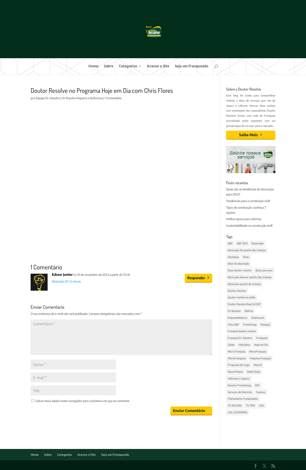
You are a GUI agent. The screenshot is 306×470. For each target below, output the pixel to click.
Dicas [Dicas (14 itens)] (246, 257)
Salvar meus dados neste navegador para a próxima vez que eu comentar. (82, 401)
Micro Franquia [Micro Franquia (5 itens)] (236, 351)
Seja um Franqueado (191, 66)
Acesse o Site (158, 66)
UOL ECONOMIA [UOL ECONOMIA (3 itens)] (237, 412)
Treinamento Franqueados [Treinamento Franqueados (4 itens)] (243, 398)
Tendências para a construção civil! (248, 201)
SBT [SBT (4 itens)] (257, 385)
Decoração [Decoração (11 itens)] (258, 243)
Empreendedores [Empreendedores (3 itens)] (237, 317)
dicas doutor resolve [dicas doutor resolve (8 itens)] (239, 270)
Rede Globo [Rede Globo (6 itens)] (253, 371)
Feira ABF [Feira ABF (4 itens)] (233, 324)
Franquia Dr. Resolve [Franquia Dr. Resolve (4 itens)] (240, 338)
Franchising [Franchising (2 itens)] (249, 324)
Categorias (128, 66)
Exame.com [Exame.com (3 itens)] (257, 317)
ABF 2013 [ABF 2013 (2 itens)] (242, 243)
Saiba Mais (248, 134)
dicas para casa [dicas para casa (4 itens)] (263, 270)
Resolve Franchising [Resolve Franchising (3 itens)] (239, 385)
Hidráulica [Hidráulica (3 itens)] (244, 344)
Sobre (108, 66)
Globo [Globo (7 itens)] (231, 344)
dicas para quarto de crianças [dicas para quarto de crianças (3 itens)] (244, 284)
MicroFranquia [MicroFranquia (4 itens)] (257, 351)
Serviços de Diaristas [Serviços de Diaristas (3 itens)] (240, 392)
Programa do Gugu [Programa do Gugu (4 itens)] (239, 365)
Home (93, 66)
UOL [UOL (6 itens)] (261, 405)
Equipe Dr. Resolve (48, 98)
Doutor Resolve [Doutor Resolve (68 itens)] (237, 290)
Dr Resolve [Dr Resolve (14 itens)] (234, 311)
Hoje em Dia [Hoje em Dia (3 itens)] (261, 344)
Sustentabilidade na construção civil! (249, 225)
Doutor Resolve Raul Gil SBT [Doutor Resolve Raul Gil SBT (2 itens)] (244, 304)
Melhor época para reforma (243, 219)
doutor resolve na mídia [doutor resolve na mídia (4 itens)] (241, 297)
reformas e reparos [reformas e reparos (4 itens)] (239, 378)
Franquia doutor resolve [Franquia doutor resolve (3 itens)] (242, 331)
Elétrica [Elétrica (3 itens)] (249, 311)
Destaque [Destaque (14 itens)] (233, 257)
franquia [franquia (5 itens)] (265, 324)
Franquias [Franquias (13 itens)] (262, 338)
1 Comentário (113, 98)
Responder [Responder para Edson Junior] (196, 277)
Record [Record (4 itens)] (258, 365)
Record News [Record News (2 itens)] (235, 371)
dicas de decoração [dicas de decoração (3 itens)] (238, 263)
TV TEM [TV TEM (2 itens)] (250, 405)
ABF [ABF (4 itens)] (230, 243)
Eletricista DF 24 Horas (66, 281)
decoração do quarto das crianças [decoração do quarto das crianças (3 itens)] (247, 250)
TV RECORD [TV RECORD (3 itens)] (235, 405)
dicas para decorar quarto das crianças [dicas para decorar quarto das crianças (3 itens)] (250, 277)
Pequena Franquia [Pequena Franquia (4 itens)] (260, 358)
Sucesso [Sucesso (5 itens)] (260, 392)
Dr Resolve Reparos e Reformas (82, 98)
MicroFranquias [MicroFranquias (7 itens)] (237, 358)
